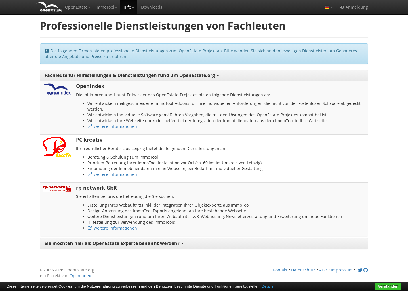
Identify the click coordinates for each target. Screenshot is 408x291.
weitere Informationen (112, 126)
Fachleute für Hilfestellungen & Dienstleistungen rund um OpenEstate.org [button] (132, 75)
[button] (77, 7)
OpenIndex (80, 275)
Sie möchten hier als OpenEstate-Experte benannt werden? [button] (114, 243)
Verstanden (388, 286)
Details (267, 286)
